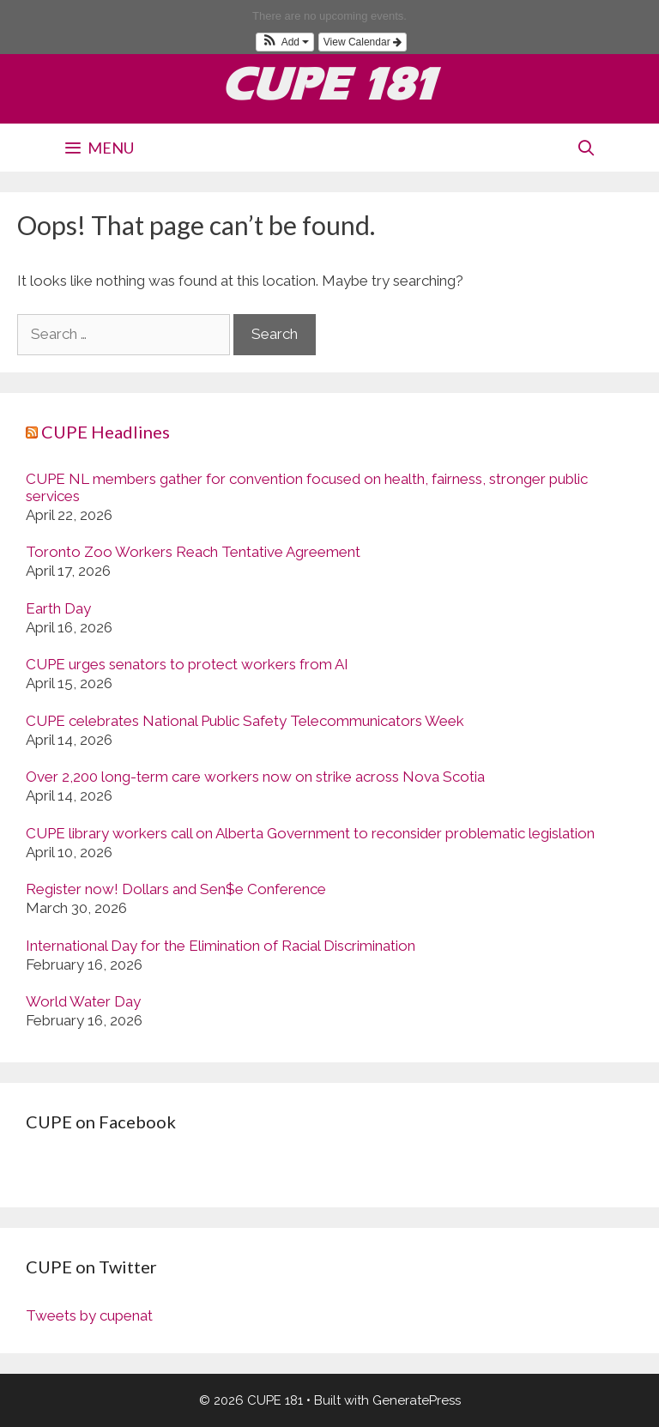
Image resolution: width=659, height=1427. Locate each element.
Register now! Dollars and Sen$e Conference (176, 889)
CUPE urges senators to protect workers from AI (187, 664)
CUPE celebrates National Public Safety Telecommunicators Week (245, 720)
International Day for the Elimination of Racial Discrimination (220, 945)
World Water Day (83, 1001)
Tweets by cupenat (89, 1315)
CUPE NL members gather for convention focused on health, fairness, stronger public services (307, 487)
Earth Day (58, 608)
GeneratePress (416, 1400)
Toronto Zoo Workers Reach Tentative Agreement (193, 551)
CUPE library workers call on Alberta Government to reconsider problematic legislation (310, 833)
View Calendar (362, 42)
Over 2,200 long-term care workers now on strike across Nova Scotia (255, 776)
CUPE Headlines (105, 431)
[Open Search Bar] (586, 148)
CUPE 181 (329, 84)
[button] (285, 42)
